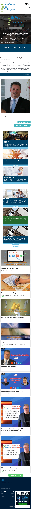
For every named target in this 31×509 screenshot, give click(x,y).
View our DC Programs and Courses (15, 47)
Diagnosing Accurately (7, 342)
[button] (29, 7)
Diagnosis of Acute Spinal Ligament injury (12, 391)
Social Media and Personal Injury (10, 268)
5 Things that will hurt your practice (11, 468)
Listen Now (2, 296)
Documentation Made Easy (8, 293)
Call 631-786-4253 (4, 115)
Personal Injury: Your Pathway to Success (12, 317)
